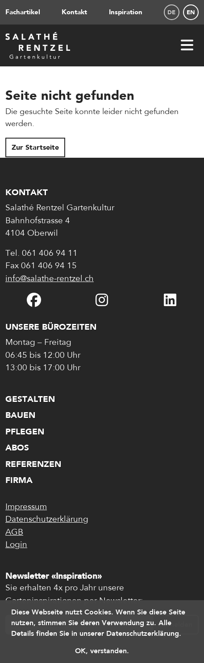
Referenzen (33, 464)
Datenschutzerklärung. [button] (143, 633)
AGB (14, 532)
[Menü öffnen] (187, 45)
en (191, 12)
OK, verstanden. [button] (102, 651)
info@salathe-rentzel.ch (49, 279)
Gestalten (30, 399)
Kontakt (74, 12)
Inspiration (125, 12)
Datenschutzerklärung (46, 520)
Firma (19, 480)
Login (16, 545)
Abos (17, 447)
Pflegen (24, 431)
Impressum (26, 507)
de (171, 12)
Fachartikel (22, 12)
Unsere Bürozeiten (50, 327)
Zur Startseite (35, 147)
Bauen (20, 415)
